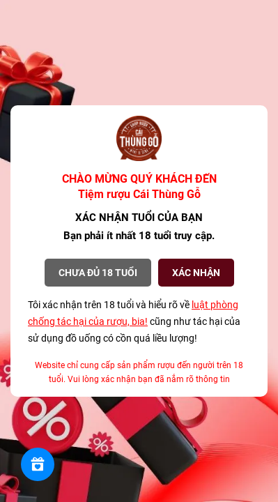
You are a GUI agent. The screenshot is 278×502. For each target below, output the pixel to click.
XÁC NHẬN (196, 272)
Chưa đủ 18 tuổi (98, 272)
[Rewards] (37, 464)
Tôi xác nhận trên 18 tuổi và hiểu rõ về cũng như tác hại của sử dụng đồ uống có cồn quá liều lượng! (134, 321)
